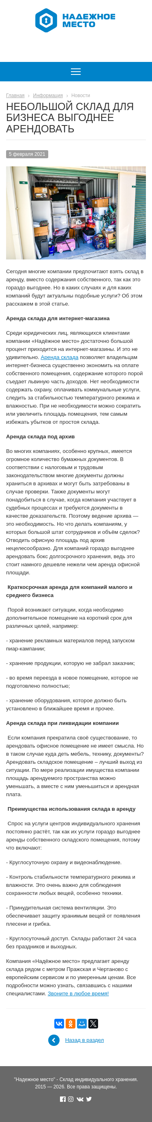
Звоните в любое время (77, 993)
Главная (15, 95)
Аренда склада (60, 357)
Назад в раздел (84, 1040)
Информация (48, 95)
